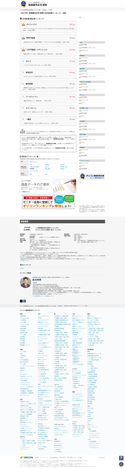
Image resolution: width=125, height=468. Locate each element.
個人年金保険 (91, 399)
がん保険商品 (91, 384)
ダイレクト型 (24, 318)
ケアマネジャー (65, 403)
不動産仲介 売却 (24, 401)
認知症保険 (90, 391)
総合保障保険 (91, 397)
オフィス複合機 (42, 413)
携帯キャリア (91, 316)
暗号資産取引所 (24, 389)
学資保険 (22, 343)
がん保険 (22, 341)
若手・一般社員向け (79, 385)
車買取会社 (41, 363)
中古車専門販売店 (44, 369)
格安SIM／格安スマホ (93, 322)
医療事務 (60, 397)
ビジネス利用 (42, 446)
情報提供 (47, 164)
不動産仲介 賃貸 (24, 416)
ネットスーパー (42, 336)
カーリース (41, 361)
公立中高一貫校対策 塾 (60, 359)
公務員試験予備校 (59, 415)
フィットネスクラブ (59, 426)
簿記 (60, 399)
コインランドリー (43, 326)
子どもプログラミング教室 (61, 420)
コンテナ (41, 349)
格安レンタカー (42, 359)
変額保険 (89, 401)
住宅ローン (23, 370)
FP (56, 397)
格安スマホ (97, 324)
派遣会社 (74, 341)
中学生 (62, 374)
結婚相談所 (75, 411)
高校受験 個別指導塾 (59, 341)
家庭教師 (56, 376)
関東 (83, 426)
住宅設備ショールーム (26, 422)
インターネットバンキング (27, 366)
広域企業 (91, 334)
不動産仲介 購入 (24, 405)
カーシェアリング (43, 355)
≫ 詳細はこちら (24, 260)
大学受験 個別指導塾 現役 (61, 320)
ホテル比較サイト (43, 432)
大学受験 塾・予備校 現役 (61, 316)
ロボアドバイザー (25, 395)
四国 (90, 332)
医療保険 (22, 339)
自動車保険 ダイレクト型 (94, 353)
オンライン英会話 (59, 393)
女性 (46, 174)
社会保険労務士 (64, 401)
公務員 (57, 405)
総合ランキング (33, 161)
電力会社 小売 (41, 417)
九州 (34, 412)
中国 (102, 330)
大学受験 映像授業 (59, 328)
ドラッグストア (58, 443)
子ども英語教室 (58, 386)
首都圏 (23, 412)
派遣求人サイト (76, 345)
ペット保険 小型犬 (92, 368)
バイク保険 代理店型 (93, 360)
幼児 (56, 389)
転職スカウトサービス (78, 328)
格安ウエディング (77, 409)
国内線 (41, 436)
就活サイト (75, 318)
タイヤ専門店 (57, 451)
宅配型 (41, 351)
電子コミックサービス (44, 396)
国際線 (46, 436)
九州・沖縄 (58, 339)
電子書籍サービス (43, 394)
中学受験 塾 (57, 351)
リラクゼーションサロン (61, 430)
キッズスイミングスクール (61, 432)
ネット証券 (23, 351)
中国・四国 (33, 443)
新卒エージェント (77, 356)
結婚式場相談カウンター (79, 413)
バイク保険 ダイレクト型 (94, 357)
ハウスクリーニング (43, 324)
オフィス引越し (42, 409)
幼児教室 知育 (58, 380)
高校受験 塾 (57, 330)
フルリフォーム (25, 426)
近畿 (31, 412)
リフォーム (23, 424)
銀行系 (23, 376)
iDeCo (89, 416)
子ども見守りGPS (43, 419)
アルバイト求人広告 (77, 364)
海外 (44, 442)
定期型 (95, 374)
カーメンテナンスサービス (45, 386)
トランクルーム (42, 345)
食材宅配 (40, 328)
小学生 (67, 374)
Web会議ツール (76, 377)
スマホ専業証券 (24, 360)
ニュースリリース (44, 457)
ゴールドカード (25, 384)
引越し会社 (41, 353)
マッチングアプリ (77, 417)
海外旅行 (47, 428)
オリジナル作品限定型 (45, 401)
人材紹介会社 (76, 359)
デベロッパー (24, 449)
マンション (24, 403)
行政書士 (57, 403)
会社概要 (37, 457)
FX (21, 372)
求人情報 (80, 457)
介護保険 (89, 395)
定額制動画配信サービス (44, 390)
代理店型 (23, 320)
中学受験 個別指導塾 (59, 355)
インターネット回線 (92, 336)
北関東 (28, 441)
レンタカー (41, 357)
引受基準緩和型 (93, 376)
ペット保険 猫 (91, 370)
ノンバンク (29, 376)
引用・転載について (71, 457)
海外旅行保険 (23, 332)
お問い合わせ (62, 457)
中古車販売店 (41, 367)
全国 (82, 432)
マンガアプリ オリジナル (45, 405)
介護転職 (74, 334)
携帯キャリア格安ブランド (94, 318)
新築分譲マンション (25, 430)
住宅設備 (82, 121)
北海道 (57, 332)
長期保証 (62, 168)
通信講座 (56, 395)
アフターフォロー (34, 170)
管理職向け (77, 383)
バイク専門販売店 (44, 378)
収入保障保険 (92, 382)
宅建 (56, 399)
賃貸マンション (24, 420)
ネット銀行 (23, 364)
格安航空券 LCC (42, 434)
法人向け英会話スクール (61, 418)
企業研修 (74, 379)
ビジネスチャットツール (79, 375)
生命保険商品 (91, 378)
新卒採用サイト (76, 353)
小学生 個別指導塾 (59, 367)
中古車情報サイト (43, 365)
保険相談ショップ (25, 345)
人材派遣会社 (76, 362)
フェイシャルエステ (77, 396)
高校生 (57, 374)
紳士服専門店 (57, 445)
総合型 (41, 399)
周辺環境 (62, 164)
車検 (39, 384)
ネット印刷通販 (76, 373)
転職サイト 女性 (76, 326)
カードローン (23, 374)
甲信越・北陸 (64, 334)
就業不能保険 (91, 389)
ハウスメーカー (25, 447)
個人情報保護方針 (54, 457)
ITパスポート (63, 405)
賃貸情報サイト (24, 418)
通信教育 (56, 372)
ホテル (39, 444)
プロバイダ (90, 326)
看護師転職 (75, 332)
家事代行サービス (43, 322)
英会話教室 (57, 391)
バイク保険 (23, 322)
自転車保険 (23, 328)
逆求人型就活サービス (78, 320)
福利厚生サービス (43, 415)
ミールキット (41, 332)
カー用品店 (57, 449)
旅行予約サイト (42, 426)
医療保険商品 (91, 372)
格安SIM (91, 324)
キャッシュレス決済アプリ (27, 386)
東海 (27, 412)
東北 (24, 441)
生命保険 (22, 336)
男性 (31, 174)
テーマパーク (76, 436)
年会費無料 (24, 380)
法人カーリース (76, 371)
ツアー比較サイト (43, 438)
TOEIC (57, 401)
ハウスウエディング (77, 407)
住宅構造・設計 (64, 166)
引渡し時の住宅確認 (34, 166)
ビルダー (23, 438)
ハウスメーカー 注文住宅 (26, 434)
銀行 (22, 357)
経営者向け (77, 381)
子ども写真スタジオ (43, 392)
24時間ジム (57, 428)
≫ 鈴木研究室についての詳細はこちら (43, 296)
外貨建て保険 (91, 393)
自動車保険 (23, 316)
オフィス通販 (41, 411)
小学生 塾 (56, 363)
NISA (21, 353)
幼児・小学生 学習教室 (60, 378)
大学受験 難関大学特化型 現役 (62, 324)
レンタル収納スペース (45, 347)
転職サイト (75, 324)
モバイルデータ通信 (92, 320)
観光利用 (41, 449)
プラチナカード (94, 437)
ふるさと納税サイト (43, 343)
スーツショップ (58, 447)
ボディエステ (76, 398)
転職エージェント (77, 330)
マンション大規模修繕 (26, 414)
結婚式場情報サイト (77, 415)
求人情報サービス (77, 347)
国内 (40, 442)
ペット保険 (23, 334)
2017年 (22, 268)
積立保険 (89, 403)
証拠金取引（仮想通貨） (28, 393)
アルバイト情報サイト (78, 322)
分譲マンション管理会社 (26, 410)
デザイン (47, 166)
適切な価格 (47, 168)
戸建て (30, 403)
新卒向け (76, 387)
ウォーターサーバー (43, 316)
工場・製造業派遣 (77, 343)
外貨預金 (22, 368)
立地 (31, 164)
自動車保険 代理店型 (93, 355)
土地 (34, 403)
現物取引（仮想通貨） (27, 391)
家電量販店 (57, 441)
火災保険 (22, 330)
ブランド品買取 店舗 (43, 407)
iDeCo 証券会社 (24, 362)
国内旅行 (41, 428)
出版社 (41, 403)
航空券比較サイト (43, 430)
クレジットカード (25, 378)
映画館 (74, 424)
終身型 (90, 374)
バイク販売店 (41, 376)
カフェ (39, 388)
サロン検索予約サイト (78, 400)
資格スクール (57, 407)
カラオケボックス (77, 434)
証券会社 (23, 355)
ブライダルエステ (77, 394)
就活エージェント (77, 316)
